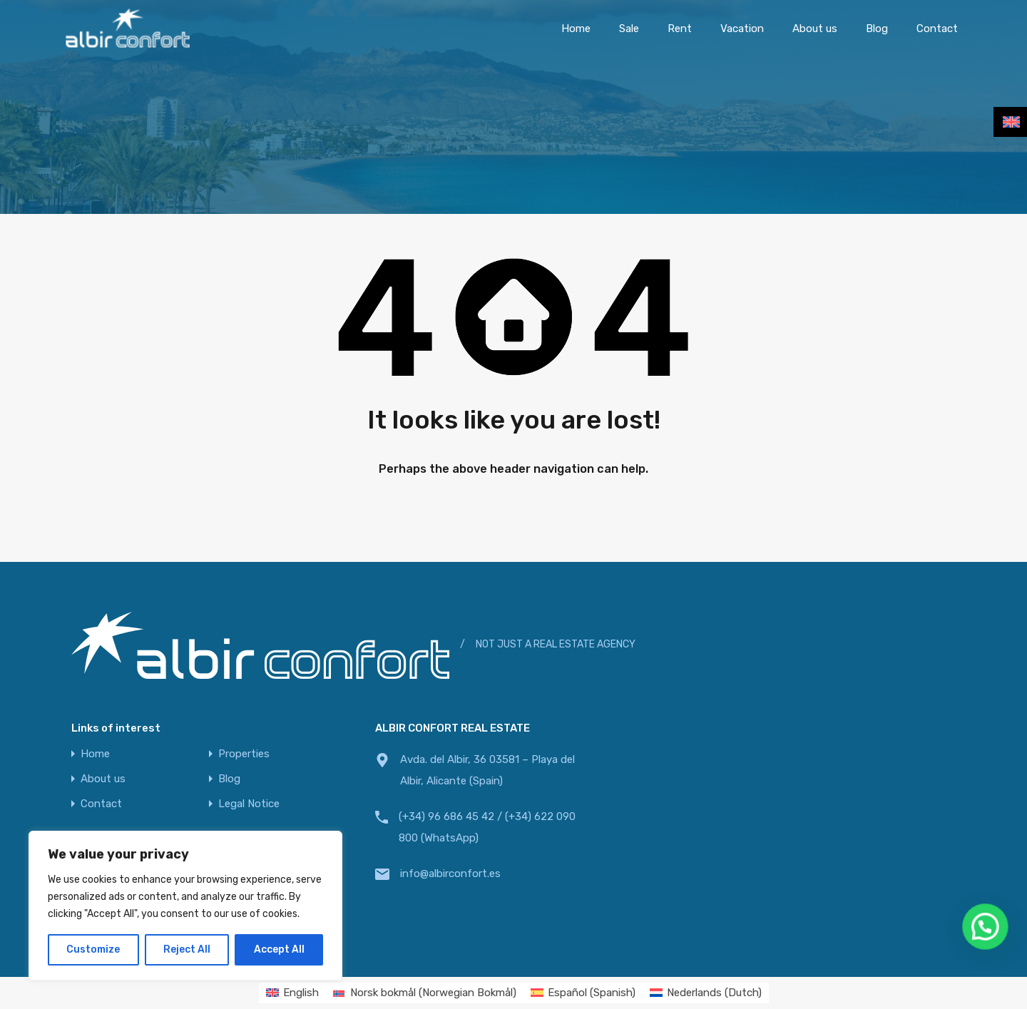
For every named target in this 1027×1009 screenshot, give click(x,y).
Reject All (186, 949)
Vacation (742, 28)
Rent (680, 28)
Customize (93, 949)
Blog (877, 28)
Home (576, 28)
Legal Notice (249, 804)
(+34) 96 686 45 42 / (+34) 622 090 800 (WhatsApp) (487, 827)
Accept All (279, 949)
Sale (629, 28)
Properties (244, 754)
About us (814, 28)
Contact (937, 28)
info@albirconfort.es (450, 873)
